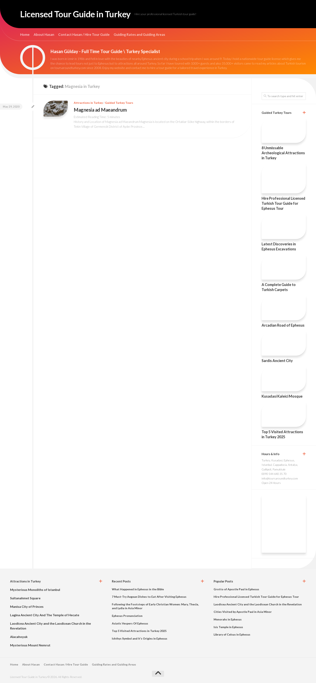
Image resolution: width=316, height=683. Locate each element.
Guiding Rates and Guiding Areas (139, 35)
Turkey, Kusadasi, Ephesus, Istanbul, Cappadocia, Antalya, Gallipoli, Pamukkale (280, 465)
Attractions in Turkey (88, 102)
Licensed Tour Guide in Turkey (75, 14)
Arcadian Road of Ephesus (283, 325)
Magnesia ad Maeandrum (100, 110)
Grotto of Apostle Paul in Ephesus (236, 589)
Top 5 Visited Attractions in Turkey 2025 (139, 631)
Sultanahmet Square (25, 598)
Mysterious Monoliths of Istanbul (35, 589)
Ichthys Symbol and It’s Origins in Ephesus (139, 638)
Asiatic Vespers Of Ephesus (130, 623)
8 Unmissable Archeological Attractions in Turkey (283, 153)
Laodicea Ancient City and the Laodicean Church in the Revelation (258, 604)
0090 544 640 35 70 (274, 473)
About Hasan (44, 35)
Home (25, 35)
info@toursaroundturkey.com (280, 478)
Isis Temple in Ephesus (228, 627)
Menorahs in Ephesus (228, 619)
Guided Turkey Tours (119, 102)
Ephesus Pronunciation (127, 615)
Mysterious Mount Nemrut (30, 645)
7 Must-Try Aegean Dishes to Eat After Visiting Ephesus (149, 596)
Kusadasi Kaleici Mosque (282, 396)
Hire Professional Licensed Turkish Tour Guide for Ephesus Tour (283, 203)
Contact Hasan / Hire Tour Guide (84, 35)
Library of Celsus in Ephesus (232, 634)
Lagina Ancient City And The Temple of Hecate (44, 615)
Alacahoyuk (19, 637)
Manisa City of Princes (27, 606)
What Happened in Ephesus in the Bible (138, 589)
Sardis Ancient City (277, 360)
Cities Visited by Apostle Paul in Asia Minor (243, 611)
